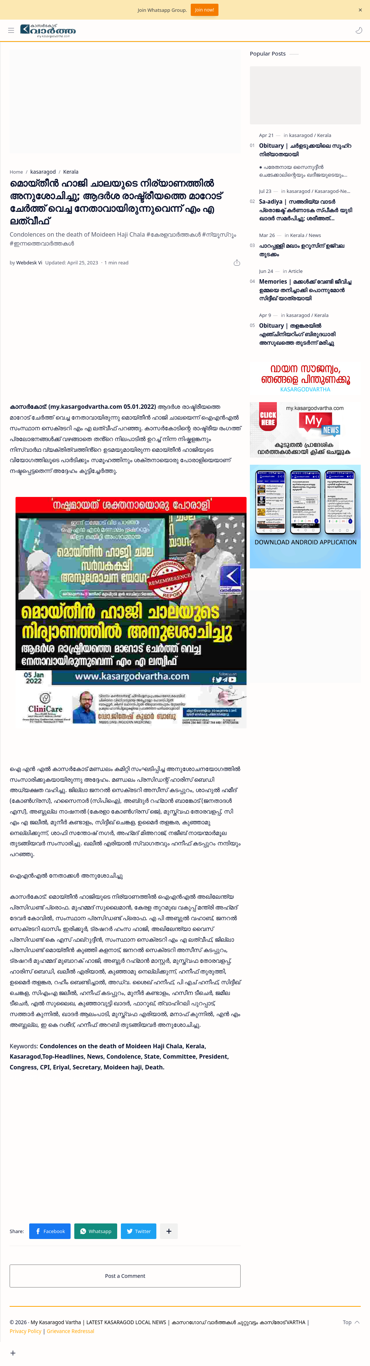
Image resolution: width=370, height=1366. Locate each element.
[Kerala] (324, 139)
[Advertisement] (139, 105)
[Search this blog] (153, 30)
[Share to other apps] (196, 1250)
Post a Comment (139, 1294)
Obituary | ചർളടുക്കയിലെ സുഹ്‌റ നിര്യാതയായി (305, 153)
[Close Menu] (358, 10)
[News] (315, 239)
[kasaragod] (302, 139)
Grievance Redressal (98, 1349)
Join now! (204, 10)
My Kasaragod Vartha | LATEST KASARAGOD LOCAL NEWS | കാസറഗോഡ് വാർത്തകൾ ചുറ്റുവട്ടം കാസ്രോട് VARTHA (195, 1341)
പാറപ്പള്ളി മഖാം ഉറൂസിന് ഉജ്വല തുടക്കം (301, 253)
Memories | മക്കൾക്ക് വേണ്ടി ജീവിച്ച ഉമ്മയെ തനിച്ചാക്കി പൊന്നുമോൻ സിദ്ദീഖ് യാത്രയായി (305, 293)
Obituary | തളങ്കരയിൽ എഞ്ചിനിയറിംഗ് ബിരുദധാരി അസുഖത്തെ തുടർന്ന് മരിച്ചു (297, 337)
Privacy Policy (53, 1349)
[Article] (295, 274)
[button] (357, 30)
